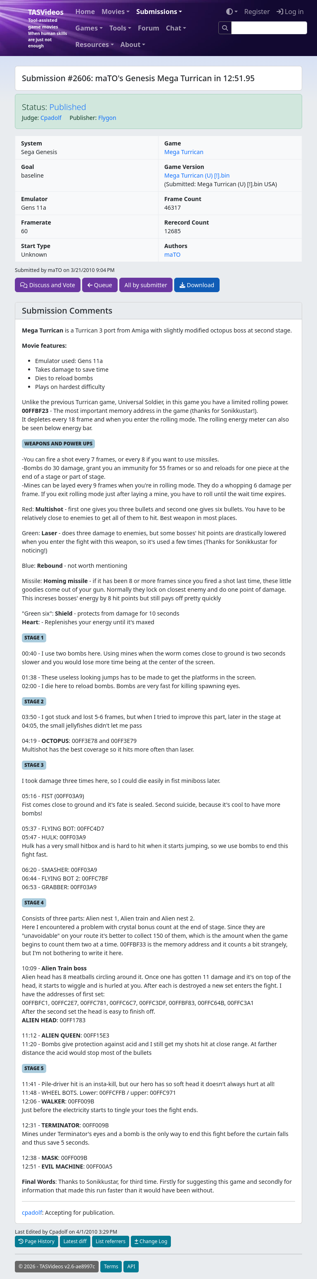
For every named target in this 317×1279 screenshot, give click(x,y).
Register (257, 11)
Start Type (35, 246)
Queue (100, 285)
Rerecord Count (186, 222)
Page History (36, 1241)
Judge (30, 118)
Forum (148, 28)
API (131, 1266)
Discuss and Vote (47, 285)
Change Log (151, 1241)
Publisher (82, 118)
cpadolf (32, 1212)
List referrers (110, 1241)
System (31, 143)
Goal (27, 167)
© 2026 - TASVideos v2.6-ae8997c (57, 1266)
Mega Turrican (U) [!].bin (196, 175)
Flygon (107, 118)
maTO (172, 254)
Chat (173, 28)
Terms (111, 1266)
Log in (290, 11)
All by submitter (146, 285)
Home (85, 11)
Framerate (36, 222)
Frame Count (182, 199)
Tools (117, 28)
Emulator (34, 199)
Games (87, 28)
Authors (175, 246)
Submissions (156, 11)
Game (172, 143)
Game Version (184, 167)
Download (197, 285)
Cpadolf (51, 118)
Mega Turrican (183, 152)
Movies (113, 11)
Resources (92, 44)
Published (68, 106)
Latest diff (75, 1241)
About (131, 44)
